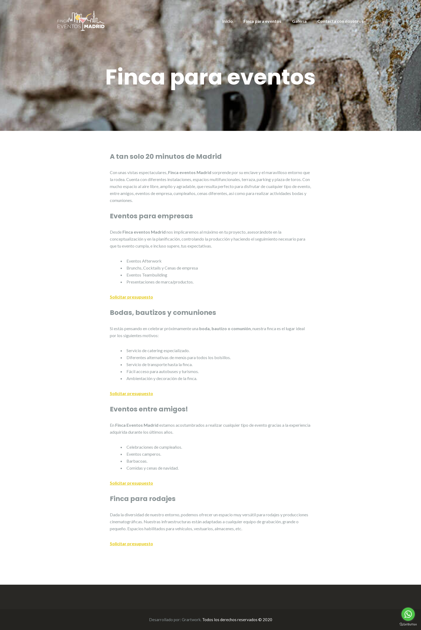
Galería (299, 21)
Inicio (227, 21)
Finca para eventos (262, 21)
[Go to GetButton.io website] (408, 624)
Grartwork (191, 619)
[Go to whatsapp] (408, 614)
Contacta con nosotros (340, 21)
